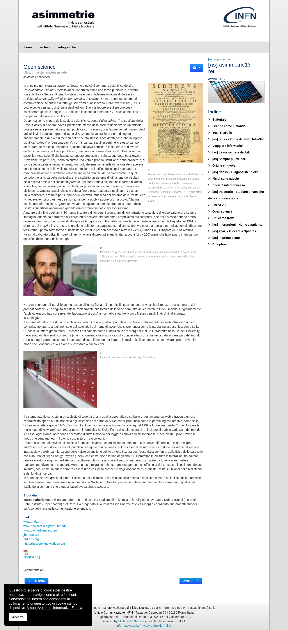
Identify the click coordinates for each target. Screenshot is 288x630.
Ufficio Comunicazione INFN (113, 612)
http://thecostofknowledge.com (44, 543)
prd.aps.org (31, 539)
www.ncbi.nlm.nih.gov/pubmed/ (44, 526)
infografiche (67, 47)
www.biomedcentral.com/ (40, 530)
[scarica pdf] (31, 554)
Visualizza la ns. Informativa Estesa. (55, 608)
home (28, 47)
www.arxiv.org (32, 521)
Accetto (18, 617)
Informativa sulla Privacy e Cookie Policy (144, 625)
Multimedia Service (131, 621)
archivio (45, 47)
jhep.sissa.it (31, 535)
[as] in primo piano (220, 59)
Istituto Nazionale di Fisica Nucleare (127, 607)
